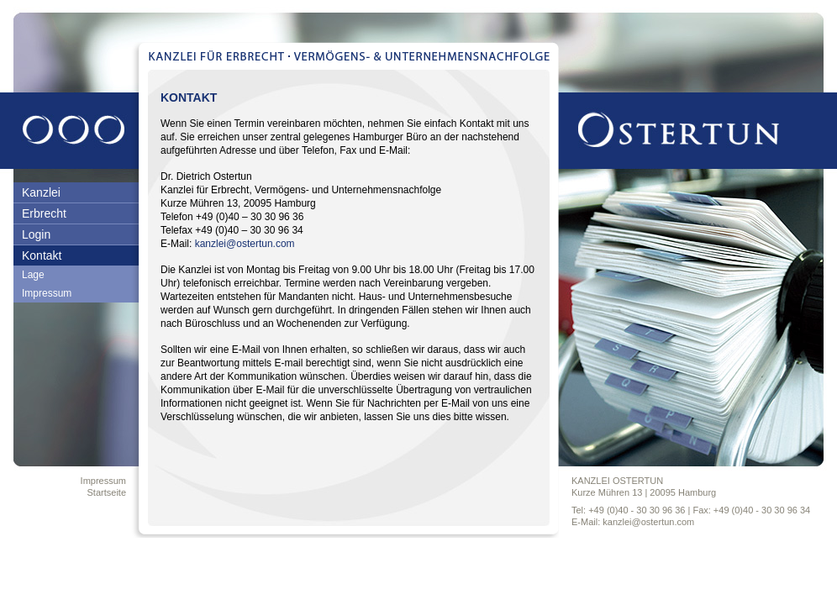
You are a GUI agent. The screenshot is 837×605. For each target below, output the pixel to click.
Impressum (46, 293)
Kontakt (41, 255)
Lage (33, 275)
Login (36, 234)
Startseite (106, 492)
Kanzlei (41, 192)
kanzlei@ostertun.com (245, 244)
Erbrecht (44, 213)
